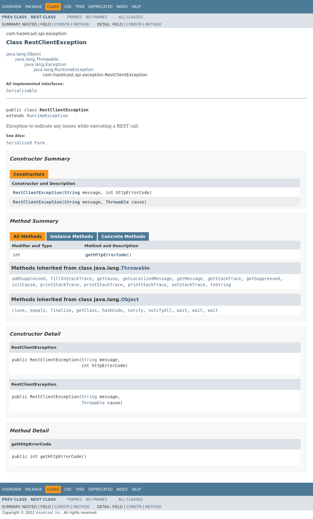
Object (130, 299)
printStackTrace (59, 284)
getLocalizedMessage (147, 278)
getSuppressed (263, 278)
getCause (107, 278)
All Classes (131, 17)
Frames (74, 17)
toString (220, 284)
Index (122, 7)
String (72, 192)
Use (68, 7)
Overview (11, 7)
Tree (80, 7)
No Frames (96, 17)
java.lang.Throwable (36, 59)
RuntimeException (47, 115)
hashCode (112, 310)
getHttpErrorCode (106, 254)
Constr (62, 24)
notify (135, 310)
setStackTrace (188, 284)
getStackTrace (224, 278)
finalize (60, 310)
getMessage (189, 278)
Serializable (21, 90)
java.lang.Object (23, 54)
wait (182, 310)
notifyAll (160, 310)
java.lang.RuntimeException (64, 69)
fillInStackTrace (71, 278)
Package (33, 7)
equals (38, 310)
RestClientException (37, 192)
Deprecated (100, 7)
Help (136, 7)
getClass (86, 310)
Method (81, 24)
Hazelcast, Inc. (48, 512)
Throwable (117, 202)
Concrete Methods (123, 236)
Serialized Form (25, 142)
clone (18, 310)
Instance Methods (71, 236)
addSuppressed (29, 278)
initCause (23, 284)
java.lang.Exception (45, 64)
